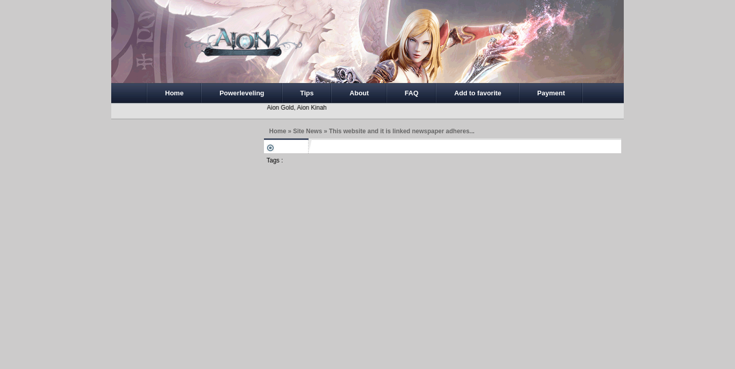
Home (174, 93)
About (359, 93)
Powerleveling (241, 93)
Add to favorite (477, 93)
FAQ (412, 93)
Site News (307, 131)
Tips (307, 93)
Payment (551, 93)
